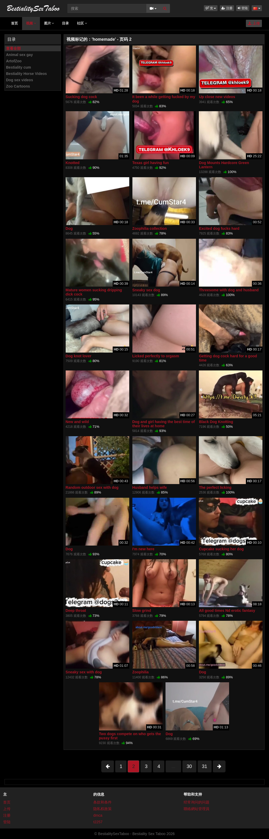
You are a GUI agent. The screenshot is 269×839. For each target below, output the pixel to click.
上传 (254, 23)
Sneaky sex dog (146, 290)
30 (189, 766)
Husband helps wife (149, 487)
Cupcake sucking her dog (221, 549)
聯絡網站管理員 (196, 809)
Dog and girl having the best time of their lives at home (163, 424)
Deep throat (76, 610)
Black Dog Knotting (216, 422)
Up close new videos (217, 97)
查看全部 (13, 48)
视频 (31, 23)
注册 (226, 8)
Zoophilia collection (149, 228)
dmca (97, 815)
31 (204, 766)
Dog (69, 228)
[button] (211, 8)
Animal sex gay (19, 55)
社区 (82, 23)
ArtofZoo (14, 61)
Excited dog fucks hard (219, 228)
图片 (49, 23)
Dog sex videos (19, 80)
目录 (65, 23)
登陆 (242, 8)
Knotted (73, 163)
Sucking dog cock (81, 97)
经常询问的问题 (196, 802)
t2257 (97, 822)
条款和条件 (102, 802)
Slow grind (141, 610)
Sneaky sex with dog (84, 672)
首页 (14, 23)
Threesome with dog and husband (228, 290)
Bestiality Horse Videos (26, 74)
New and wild (77, 422)
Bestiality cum (18, 67)
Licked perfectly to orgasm (155, 356)
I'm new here (143, 549)
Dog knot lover (78, 356)
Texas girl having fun (150, 163)
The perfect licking (215, 487)
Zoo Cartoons (18, 86)
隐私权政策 (102, 809)
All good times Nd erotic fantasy (227, 610)
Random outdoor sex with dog (92, 487)
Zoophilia (140, 672)
